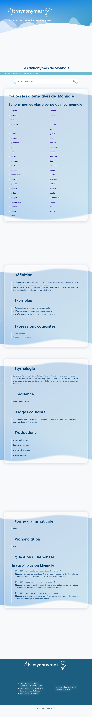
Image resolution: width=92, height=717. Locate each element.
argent (14, 111)
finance (53, 111)
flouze (52, 152)
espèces (53, 120)
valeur (52, 170)
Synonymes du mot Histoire (31, 688)
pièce (13, 193)
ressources (16, 174)
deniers (53, 143)
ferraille (14, 133)
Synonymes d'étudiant (29, 693)
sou (12, 129)
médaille (15, 138)
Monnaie (36, 73)
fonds (52, 174)
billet (13, 120)
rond (13, 216)
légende (53, 156)
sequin (52, 211)
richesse (53, 179)
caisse (14, 188)
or (51, 206)
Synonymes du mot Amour (31, 686)
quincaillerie (55, 197)
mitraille (14, 124)
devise (52, 115)
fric (12, 152)
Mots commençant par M (21, 73)
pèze (52, 138)
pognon (14, 115)
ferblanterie (16, 202)
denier (14, 206)
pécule (14, 184)
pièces (14, 170)
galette (53, 133)
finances (53, 165)
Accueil (7, 73)
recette (53, 188)
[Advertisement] (46, 49)
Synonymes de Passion (29, 683)
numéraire (54, 147)
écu (51, 161)
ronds (13, 147)
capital (14, 179)
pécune (14, 161)
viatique (53, 184)
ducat (13, 211)
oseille (52, 193)
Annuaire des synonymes (66, 687)
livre (13, 165)
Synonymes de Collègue (30, 691)
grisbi (13, 156)
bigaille (53, 129)
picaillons (15, 143)
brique (14, 197)
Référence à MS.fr (63, 689)
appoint (53, 124)
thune (52, 202)
